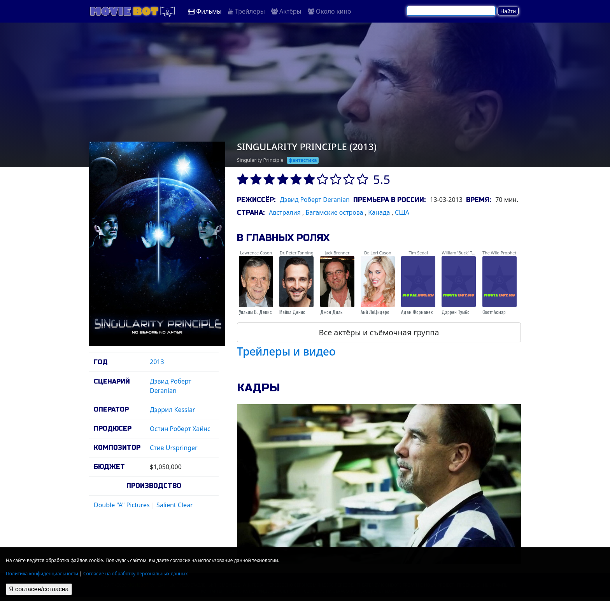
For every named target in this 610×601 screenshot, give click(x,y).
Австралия (285, 212)
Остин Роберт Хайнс (180, 428)
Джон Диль (331, 311)
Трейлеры (246, 11)
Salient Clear (174, 505)
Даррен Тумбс (456, 311)
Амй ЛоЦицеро (375, 311)
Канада (379, 212)
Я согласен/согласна (39, 589)
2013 (157, 361)
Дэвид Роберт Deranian (315, 199)
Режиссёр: (256, 199)
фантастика (303, 160)
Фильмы (205, 11)
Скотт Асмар (494, 311)
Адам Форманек (417, 311)
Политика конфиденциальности (42, 573)
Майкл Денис (292, 311)
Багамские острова (334, 212)
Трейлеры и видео (286, 351)
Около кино (329, 11)
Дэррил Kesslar (172, 409)
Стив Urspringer (174, 447)
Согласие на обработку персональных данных (135, 573)
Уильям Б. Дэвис (255, 311)
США (402, 212)
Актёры (286, 11)
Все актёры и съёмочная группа (379, 332)
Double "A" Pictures (122, 505)
